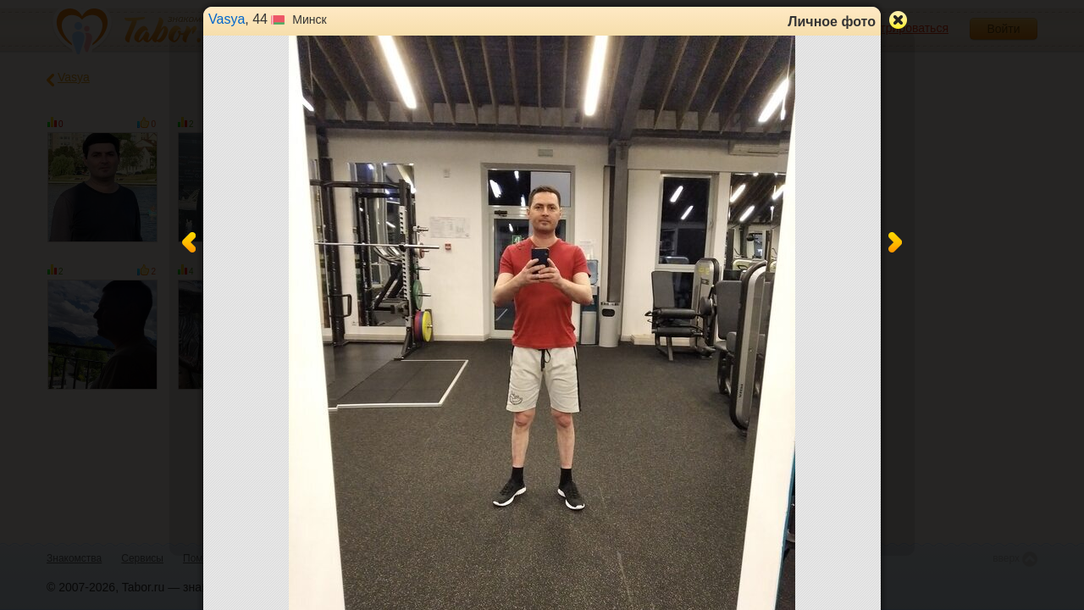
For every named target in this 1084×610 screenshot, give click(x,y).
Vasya (226, 19)
